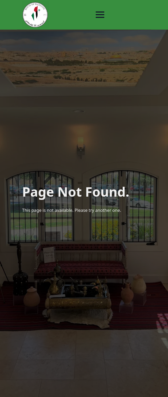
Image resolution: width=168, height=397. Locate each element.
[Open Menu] (100, 14)
